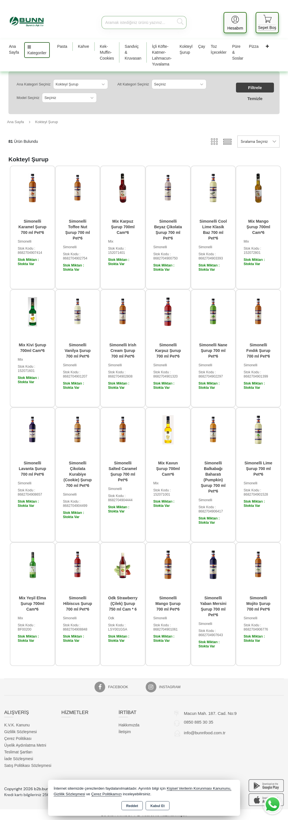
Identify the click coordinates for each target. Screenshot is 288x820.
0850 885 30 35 (198, 722)
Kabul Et (157, 806)
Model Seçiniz (28, 98)
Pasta (62, 46)
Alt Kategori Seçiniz (133, 84)
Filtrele (255, 87)
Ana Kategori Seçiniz (34, 84)
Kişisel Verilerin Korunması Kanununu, (199, 788)
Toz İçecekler (218, 49)
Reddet (132, 806)
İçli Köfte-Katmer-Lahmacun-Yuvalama (162, 55)
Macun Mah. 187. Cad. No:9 (210, 713)
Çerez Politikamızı (106, 794)
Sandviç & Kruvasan (133, 52)
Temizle (255, 98)
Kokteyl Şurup (186, 49)
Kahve (83, 46)
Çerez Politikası (18, 738)
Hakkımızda (129, 725)
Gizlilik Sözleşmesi (20, 731)
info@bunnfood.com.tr (205, 732)
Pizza (253, 46)
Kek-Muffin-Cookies (107, 52)
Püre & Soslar (237, 52)
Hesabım (235, 28)
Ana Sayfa (14, 49)
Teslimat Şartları (18, 752)
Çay (201, 46)
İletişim (125, 731)
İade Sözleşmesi (18, 758)
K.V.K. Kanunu (17, 725)
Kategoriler (37, 50)
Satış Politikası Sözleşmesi (27, 765)
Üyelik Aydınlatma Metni (25, 745)
